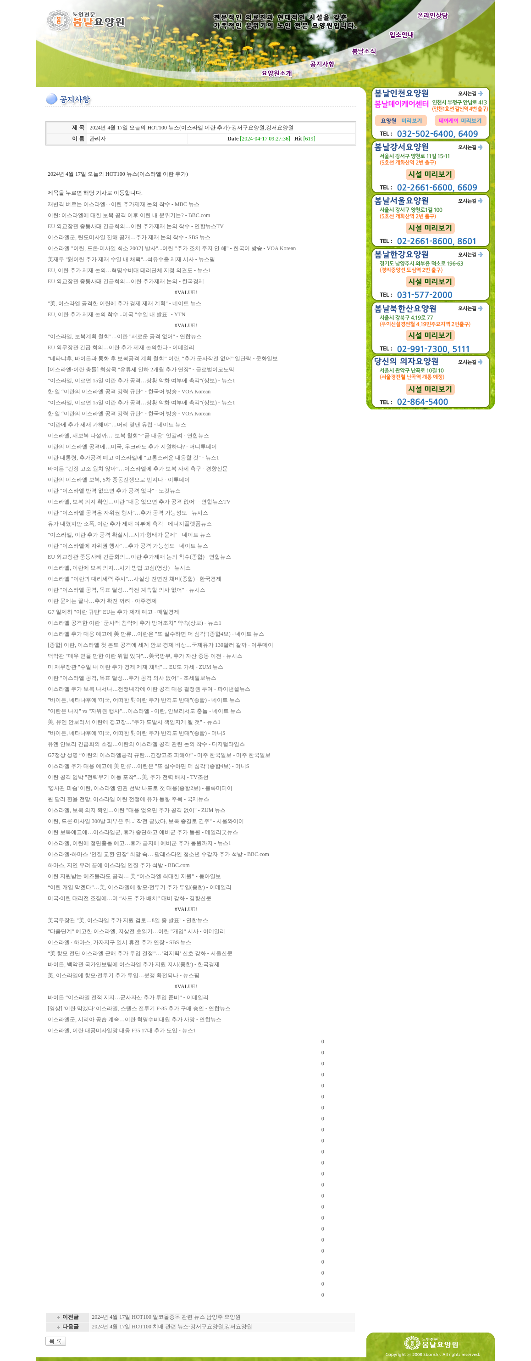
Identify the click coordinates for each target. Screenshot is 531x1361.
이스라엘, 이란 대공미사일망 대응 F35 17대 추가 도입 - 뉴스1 (122, 1030)
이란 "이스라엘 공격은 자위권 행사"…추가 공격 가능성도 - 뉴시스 (128, 513)
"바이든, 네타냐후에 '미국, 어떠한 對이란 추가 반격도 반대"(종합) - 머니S (137, 733)
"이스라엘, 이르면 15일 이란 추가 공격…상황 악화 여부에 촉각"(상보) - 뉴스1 (141, 380)
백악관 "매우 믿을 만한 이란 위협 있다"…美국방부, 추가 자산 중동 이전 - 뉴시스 (145, 656)
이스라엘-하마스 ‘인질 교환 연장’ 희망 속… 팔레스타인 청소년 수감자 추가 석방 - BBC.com (158, 854)
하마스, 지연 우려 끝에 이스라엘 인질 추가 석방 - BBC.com (119, 865)
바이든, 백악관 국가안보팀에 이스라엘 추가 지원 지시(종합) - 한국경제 (134, 964)
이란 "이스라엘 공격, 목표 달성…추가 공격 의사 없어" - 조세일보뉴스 (132, 678)
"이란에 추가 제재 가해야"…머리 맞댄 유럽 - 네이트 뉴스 (117, 424)
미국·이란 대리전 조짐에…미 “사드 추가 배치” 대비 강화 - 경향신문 (129, 898)
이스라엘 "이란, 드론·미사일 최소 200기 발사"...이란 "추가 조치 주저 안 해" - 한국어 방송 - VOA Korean (172, 248)
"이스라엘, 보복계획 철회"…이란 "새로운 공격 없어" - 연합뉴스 (125, 336)
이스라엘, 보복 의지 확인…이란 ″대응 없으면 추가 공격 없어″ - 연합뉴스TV (139, 501)
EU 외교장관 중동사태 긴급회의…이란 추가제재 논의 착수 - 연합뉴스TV (136, 226)
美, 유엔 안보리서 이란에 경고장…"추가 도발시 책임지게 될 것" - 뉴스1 (134, 722)
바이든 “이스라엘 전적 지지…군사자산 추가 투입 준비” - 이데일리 (128, 997)
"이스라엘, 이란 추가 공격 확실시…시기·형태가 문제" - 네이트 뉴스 (129, 535)
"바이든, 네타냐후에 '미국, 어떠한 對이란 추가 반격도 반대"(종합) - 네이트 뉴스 (144, 700)
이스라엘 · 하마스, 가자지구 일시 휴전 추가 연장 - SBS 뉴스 (119, 942)
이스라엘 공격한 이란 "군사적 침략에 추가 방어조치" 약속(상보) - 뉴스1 (134, 623)
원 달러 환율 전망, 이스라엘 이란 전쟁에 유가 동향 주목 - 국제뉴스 (128, 799)
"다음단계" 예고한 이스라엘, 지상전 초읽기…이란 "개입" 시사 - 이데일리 (136, 931)
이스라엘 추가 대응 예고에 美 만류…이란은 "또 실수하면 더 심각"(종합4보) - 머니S (148, 766)
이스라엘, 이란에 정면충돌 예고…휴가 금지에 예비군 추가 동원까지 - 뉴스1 (139, 843)
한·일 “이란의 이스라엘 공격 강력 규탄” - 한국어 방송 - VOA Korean (129, 391)
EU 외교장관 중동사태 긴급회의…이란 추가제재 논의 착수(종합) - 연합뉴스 (139, 557)
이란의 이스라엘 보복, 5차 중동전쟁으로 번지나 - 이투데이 (119, 479)
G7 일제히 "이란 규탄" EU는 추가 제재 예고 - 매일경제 (113, 612)
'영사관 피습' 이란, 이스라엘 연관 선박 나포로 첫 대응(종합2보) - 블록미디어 (140, 788)
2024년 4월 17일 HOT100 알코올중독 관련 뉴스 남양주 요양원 (166, 1317)
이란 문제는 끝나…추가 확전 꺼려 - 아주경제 (102, 601)
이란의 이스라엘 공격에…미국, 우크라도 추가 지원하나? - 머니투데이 (132, 446)
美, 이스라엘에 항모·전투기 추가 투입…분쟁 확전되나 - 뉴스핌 (123, 975)
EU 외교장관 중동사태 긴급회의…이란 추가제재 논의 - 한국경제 (126, 281)
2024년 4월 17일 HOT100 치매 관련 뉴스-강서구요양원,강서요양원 (172, 1326)
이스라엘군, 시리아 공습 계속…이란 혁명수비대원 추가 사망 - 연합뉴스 (134, 1019)
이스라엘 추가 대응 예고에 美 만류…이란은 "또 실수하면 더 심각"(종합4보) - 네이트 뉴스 (156, 634)
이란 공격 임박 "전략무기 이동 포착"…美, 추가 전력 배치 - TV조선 (128, 777)
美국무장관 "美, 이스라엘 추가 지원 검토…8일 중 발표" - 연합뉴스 (128, 920)
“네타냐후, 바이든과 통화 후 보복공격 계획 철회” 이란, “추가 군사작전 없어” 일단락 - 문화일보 (163, 358)
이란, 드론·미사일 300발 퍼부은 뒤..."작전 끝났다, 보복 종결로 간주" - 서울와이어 (146, 821)
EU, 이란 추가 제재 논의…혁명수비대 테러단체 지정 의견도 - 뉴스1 (129, 270)
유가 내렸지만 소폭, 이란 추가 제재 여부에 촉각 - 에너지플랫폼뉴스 (130, 524)
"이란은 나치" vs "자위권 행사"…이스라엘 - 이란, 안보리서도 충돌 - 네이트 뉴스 (144, 711)
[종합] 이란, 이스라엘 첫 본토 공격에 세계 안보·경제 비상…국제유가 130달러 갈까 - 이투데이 (160, 645)
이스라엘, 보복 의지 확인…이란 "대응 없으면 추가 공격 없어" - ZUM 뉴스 (137, 810)
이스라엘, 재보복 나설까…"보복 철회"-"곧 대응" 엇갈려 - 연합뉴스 (128, 435)
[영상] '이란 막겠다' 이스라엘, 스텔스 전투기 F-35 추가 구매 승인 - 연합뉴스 (139, 1008)
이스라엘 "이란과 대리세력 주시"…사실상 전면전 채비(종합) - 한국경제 (134, 579)
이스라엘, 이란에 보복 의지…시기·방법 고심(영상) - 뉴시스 (119, 568)
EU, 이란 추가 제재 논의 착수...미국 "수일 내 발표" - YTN (116, 314)
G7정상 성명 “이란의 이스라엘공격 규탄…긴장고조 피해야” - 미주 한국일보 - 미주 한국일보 (159, 755)
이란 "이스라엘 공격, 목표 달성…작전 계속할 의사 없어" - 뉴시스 (126, 590)
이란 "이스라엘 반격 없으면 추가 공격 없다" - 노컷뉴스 (114, 490)
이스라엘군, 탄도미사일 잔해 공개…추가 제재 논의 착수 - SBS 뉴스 (129, 237)
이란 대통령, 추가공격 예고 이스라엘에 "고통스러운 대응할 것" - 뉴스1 (133, 457)
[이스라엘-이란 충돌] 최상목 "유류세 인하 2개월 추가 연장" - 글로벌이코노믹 (141, 369)
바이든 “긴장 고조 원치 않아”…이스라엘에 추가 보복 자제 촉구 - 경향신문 (138, 468)
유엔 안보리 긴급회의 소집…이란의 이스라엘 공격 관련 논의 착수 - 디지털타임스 (146, 744)
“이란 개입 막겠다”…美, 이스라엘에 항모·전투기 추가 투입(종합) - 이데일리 (140, 887)
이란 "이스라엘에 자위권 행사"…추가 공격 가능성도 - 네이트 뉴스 (128, 546)
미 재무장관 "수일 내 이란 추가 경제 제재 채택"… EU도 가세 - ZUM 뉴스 (135, 667)
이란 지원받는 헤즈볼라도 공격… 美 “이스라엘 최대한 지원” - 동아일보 (134, 876)
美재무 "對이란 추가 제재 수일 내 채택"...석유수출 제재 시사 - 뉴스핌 (131, 259)
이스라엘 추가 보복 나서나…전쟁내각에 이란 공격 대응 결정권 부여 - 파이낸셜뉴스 (149, 689)
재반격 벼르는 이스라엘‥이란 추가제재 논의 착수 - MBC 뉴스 (123, 204)
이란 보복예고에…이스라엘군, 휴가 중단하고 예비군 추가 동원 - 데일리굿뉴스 (143, 832)
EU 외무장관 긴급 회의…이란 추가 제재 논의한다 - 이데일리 (121, 347)
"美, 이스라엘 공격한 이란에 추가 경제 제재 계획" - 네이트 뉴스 (124, 303)
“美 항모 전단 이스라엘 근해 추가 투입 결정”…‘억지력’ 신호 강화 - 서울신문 (140, 953)
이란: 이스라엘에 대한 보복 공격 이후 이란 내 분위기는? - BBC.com (129, 215)
